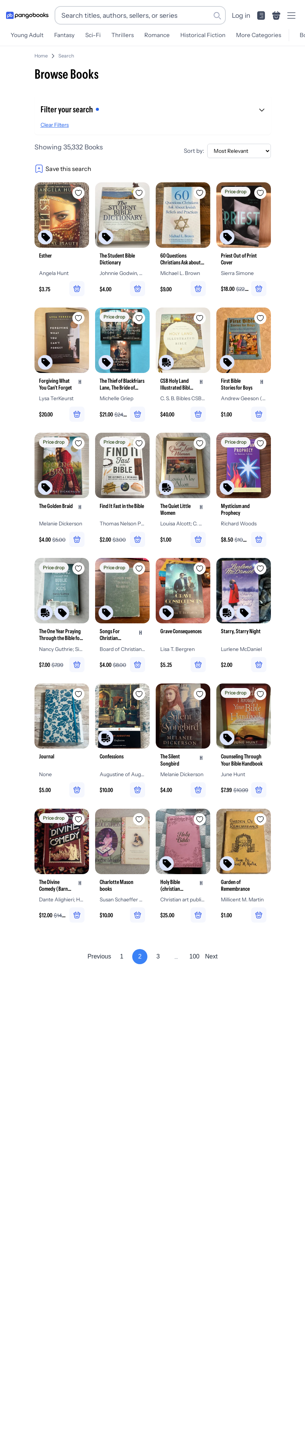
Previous (99, 957)
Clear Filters (55, 124)
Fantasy (64, 35)
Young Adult (27, 35)
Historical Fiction (202, 35)
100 (194, 957)
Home (41, 56)
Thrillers (122, 35)
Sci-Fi (93, 35)
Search (66, 56)
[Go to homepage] (27, 15)
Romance (157, 35)
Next (211, 957)
